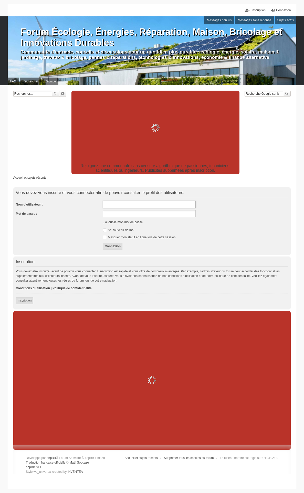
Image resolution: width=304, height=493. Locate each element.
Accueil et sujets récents (141, 458)
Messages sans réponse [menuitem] (254, 20)
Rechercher (55, 94)
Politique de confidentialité (72, 288)
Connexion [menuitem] (283, 10)
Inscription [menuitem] (258, 10)
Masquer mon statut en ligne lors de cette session (139, 237)
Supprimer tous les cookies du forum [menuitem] (189, 458)
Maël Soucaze (79, 462)
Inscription (25, 300)
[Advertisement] (155, 128)
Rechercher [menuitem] (30, 81)
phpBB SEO (34, 467)
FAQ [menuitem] (13, 81)
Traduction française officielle (46, 462)
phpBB (51, 458)
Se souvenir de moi (118, 230)
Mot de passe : (26, 214)
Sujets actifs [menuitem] (285, 20)
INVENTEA (75, 472)
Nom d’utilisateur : (29, 204)
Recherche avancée (62, 94)
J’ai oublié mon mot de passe (123, 222)
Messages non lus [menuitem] (219, 20)
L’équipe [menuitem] (50, 81)
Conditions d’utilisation (33, 288)
